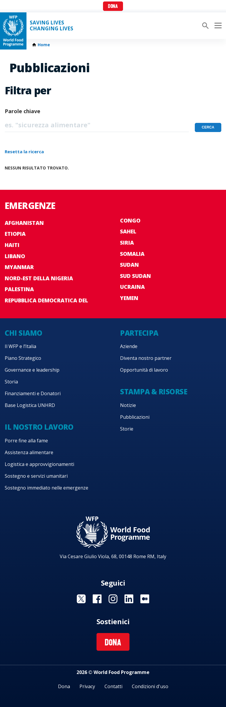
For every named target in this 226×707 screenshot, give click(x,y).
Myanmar (19, 267)
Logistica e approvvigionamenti (39, 464)
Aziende (128, 346)
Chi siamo (23, 333)
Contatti (113, 686)
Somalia (132, 253)
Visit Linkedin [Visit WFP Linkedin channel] (128, 598)
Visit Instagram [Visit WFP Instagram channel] (113, 598)
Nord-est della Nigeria (39, 278)
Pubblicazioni (134, 417)
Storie (126, 429)
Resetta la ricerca (24, 151)
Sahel (128, 231)
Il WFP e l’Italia (20, 346)
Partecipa (139, 333)
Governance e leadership (32, 370)
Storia (11, 381)
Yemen (129, 297)
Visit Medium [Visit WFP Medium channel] (144, 598)
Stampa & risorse (153, 391)
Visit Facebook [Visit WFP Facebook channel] (97, 598)
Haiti (12, 244)
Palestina (19, 289)
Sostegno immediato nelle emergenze (46, 487)
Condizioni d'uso (150, 686)
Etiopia (15, 233)
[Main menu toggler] (217, 25)
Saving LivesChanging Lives (51, 26)
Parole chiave (22, 111)
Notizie (128, 405)
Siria (127, 242)
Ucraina (132, 286)
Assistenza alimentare (29, 452)
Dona (113, 6)
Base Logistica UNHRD (30, 405)
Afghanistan (24, 222)
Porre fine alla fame (26, 440)
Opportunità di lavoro (144, 370)
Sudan (129, 264)
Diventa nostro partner (146, 358)
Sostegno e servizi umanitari (36, 476)
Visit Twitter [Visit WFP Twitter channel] (81, 598)
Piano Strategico (23, 358)
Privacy (87, 686)
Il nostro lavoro (39, 427)
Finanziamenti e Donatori (33, 393)
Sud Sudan (135, 275)
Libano (15, 256)
